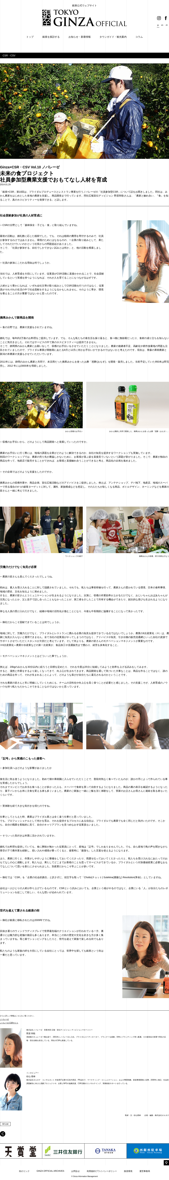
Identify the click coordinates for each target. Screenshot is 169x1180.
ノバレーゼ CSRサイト (9, 1023)
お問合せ (75, 1171)
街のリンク (24, 1171)
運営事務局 (144, 1171)
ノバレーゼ (4, 1019)
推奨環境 (128, 1171)
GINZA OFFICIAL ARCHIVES (50, 1171)
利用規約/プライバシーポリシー (102, 1171)
